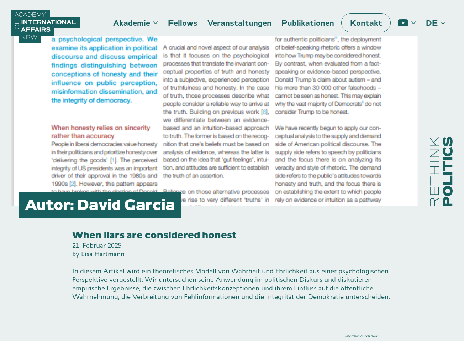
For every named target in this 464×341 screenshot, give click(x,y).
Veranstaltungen (239, 23)
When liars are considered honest (154, 235)
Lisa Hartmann (103, 254)
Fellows (182, 23)
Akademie (131, 23)
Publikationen (307, 23)
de (432, 23)
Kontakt (366, 23)
